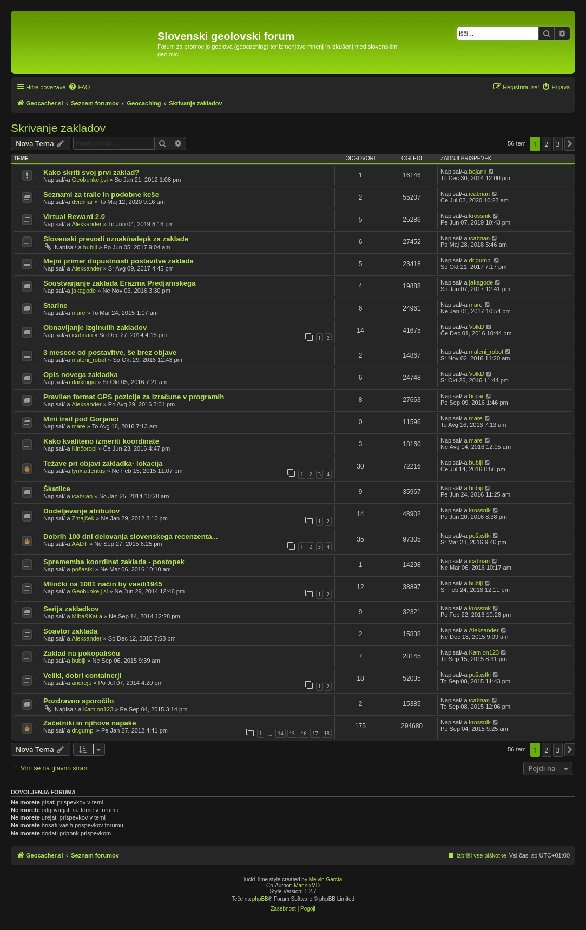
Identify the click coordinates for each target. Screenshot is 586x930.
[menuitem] (79, 87)
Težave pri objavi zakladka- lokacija (102, 463)
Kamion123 (484, 652)
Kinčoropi (84, 448)
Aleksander (87, 224)
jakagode (84, 290)
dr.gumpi (480, 260)
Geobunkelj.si (90, 179)
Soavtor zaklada (70, 631)
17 (315, 733)
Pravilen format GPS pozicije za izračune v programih (133, 397)
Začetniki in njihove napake (89, 723)
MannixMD (307, 885)
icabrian (479, 193)
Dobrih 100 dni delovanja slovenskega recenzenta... (130, 536)
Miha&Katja (87, 616)
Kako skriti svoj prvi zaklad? (91, 172)
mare (78, 312)
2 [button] (546, 144)
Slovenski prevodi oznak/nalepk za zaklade (115, 239)
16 (303, 733)
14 (280, 733)
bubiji (90, 247)
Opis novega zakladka (80, 375)
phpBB (260, 899)
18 (327, 733)
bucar (476, 396)
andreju (82, 683)
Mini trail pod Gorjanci (80, 419)
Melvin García (326, 879)
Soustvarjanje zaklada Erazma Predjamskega (119, 283)
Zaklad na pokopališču (81, 653)
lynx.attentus (89, 470)
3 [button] (557, 144)
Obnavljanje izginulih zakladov (95, 328)
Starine (55, 305)
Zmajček (83, 518)
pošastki (480, 535)
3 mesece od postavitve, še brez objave (109, 352)
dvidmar (82, 202)
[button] (569, 143)
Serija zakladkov (71, 609)
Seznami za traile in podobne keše (101, 194)
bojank (477, 171)
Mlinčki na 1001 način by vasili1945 (102, 584)
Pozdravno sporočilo (78, 701)
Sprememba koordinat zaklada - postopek (114, 562)
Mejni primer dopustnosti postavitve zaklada (118, 261)
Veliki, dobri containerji (82, 675)
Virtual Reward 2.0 (74, 217)
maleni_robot (89, 360)
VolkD (477, 327)
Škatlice (56, 489)
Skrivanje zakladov (58, 128)
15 (292, 733)
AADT (80, 543)
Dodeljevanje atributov (81, 511)
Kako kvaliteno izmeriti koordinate (101, 441)
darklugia (84, 382)
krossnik (480, 216)
